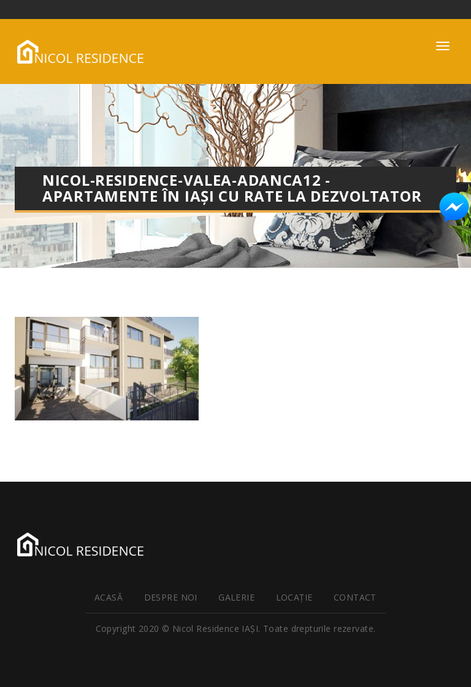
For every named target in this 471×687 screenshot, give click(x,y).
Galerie (236, 597)
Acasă (108, 597)
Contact (355, 597)
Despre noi (170, 597)
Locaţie (294, 597)
